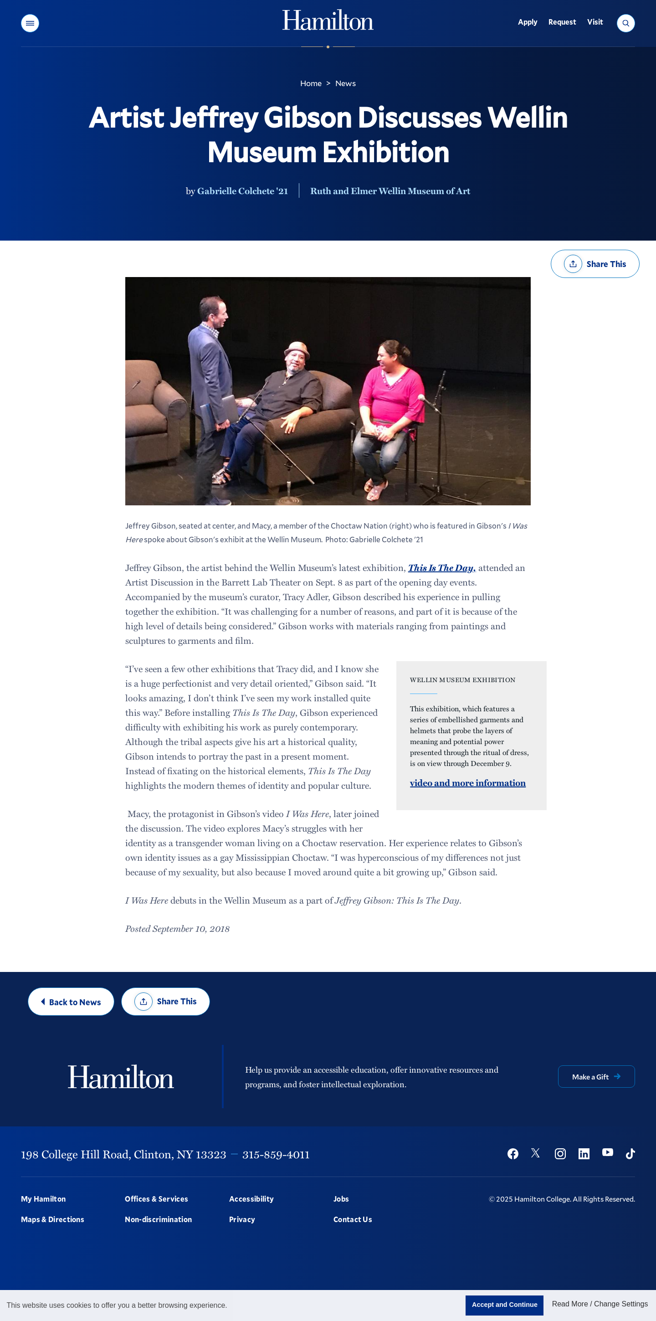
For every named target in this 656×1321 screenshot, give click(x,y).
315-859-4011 (276, 1154)
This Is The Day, (442, 567)
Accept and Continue (505, 1304)
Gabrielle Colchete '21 (242, 190)
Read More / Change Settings (600, 1304)
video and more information (468, 782)
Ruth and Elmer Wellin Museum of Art (390, 190)
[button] (30, 23)
